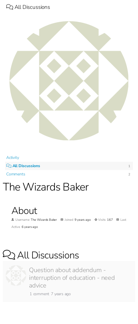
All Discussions (28, 7)
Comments (15, 174)
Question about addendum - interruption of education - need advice (72, 278)
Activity (12, 157)
